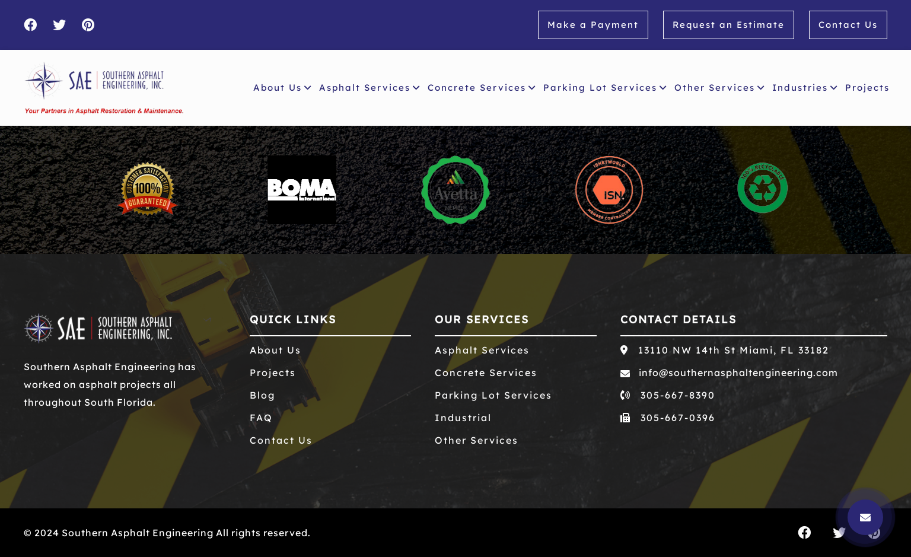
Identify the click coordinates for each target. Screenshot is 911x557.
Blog (262, 395)
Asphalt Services (370, 87)
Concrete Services (482, 87)
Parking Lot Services (605, 87)
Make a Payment (593, 24)
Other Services (719, 87)
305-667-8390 (667, 395)
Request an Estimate (729, 24)
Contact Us (848, 24)
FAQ (261, 418)
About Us (282, 87)
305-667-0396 (667, 418)
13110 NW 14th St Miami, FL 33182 (724, 350)
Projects (869, 86)
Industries (805, 87)
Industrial (463, 418)
